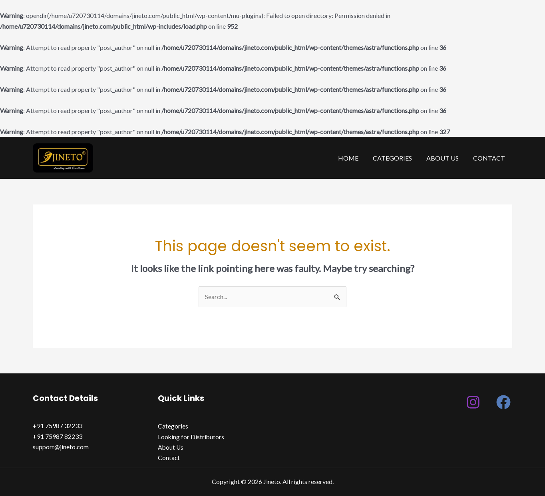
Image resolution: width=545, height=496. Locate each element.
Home (354, 158)
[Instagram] (473, 402)
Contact (490, 158)
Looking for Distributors (191, 436)
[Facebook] (503, 402)
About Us (445, 158)
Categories (396, 158)
